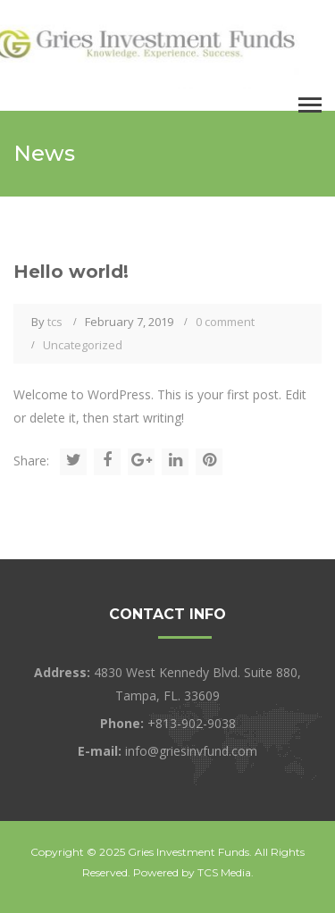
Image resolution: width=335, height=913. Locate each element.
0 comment (225, 322)
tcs (55, 322)
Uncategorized (82, 345)
